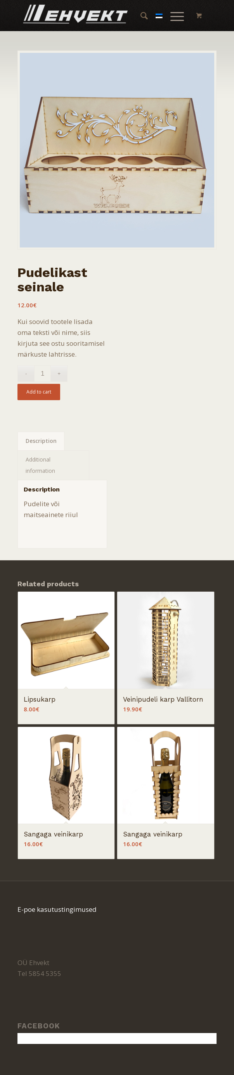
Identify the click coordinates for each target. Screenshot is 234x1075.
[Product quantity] (42, 373)
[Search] (140, 15)
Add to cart (38, 392)
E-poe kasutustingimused (57, 909)
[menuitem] (140, 15)
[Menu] (173, 15)
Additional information (40, 465)
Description (41, 440)
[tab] (40, 441)
